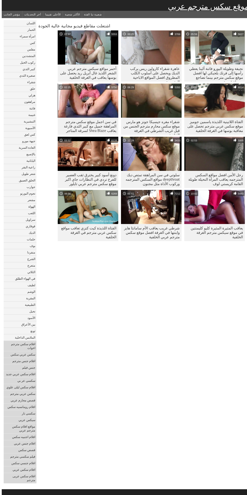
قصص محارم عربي (21, 400)
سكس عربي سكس (21, 354)
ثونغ (31, 331)
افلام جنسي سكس (22, 463)
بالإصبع (29, 154)
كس (31, 43)
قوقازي (29, 226)
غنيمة (30, 115)
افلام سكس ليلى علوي (19, 387)
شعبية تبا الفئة (91, 14)
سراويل (29, 219)
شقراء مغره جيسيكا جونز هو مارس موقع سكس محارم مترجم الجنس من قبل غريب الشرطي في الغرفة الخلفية (150, 127)
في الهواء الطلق (23, 278)
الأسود (30, 318)
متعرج (30, 265)
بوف (31, 246)
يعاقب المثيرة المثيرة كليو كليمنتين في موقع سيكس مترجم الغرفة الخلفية (215, 232)
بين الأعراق (26, 324)
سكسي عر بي (25, 381)
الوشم (30, 292)
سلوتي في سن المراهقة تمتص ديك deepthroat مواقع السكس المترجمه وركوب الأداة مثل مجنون (151, 179)
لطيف (30, 285)
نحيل (31, 311)
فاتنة (31, 108)
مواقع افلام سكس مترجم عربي (22, 428)
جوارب (29, 187)
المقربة (29, 298)
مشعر (30, 200)
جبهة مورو (27, 141)
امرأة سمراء (26, 36)
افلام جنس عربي (23, 443)
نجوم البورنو (26, 193)
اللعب (30, 213)
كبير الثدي (27, 69)
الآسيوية (29, 128)
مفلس (29, 49)
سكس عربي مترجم (21, 394)
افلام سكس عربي (22, 470)
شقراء (29, 82)
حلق (31, 89)
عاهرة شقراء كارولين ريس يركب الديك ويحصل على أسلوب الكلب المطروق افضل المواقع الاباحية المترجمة (153, 74)
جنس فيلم (27, 367)
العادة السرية (25, 147)
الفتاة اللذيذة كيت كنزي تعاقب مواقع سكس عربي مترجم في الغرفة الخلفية (87, 232)
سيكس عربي (25, 420)
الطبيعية (28, 305)
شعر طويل (27, 174)
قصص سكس (25, 450)
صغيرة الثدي (26, 75)
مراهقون (28, 102)
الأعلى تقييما (51, 14)
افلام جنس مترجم (22, 361)
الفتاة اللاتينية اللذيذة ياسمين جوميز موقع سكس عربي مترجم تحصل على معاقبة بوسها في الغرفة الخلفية (213, 126)
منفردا (29, 252)
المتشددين (27, 56)
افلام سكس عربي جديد (19, 374)
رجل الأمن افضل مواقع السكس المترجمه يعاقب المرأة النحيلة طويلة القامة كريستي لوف (214, 179)
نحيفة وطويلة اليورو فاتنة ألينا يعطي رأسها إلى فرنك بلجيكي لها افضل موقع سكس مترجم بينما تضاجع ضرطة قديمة (214, 74)
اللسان (29, 23)
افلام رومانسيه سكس (20, 407)
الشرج (29, 259)
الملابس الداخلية (23, 337)
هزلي (30, 95)
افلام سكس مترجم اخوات (21, 346)
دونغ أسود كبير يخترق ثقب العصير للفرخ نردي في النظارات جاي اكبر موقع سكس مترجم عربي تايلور (89, 179)
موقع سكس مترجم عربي (206, 6)
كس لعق (28, 134)
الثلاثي (30, 272)
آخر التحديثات (31, 14)
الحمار (30, 30)
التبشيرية (28, 121)
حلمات (29, 239)
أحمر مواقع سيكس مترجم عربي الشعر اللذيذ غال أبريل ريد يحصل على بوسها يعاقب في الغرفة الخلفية (86, 73)
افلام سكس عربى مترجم (22, 478)
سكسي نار (27, 413)
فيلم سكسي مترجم (21, 456)
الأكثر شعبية (70, 14)
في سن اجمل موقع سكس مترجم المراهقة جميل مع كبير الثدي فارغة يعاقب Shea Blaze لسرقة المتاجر (88, 126)
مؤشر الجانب (10, 14)
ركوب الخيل (26, 62)
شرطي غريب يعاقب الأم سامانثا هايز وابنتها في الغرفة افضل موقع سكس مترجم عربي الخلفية (150, 232)
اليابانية (29, 161)
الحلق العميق (25, 180)
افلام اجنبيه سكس (22, 437)
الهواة (30, 206)
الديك (30, 233)
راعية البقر (27, 167)
